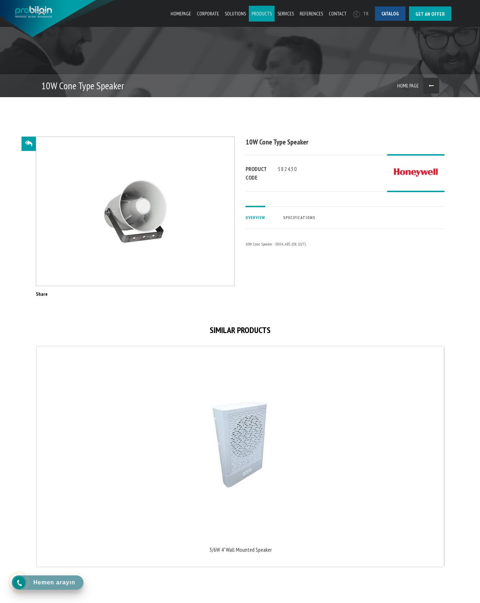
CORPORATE (208, 13)
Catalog (390, 13)
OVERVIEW (255, 217)
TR (361, 14)
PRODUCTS (262, 13)
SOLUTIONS (235, 13)
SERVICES (285, 13)
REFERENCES (311, 13)
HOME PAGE (408, 85)
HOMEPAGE (181, 13)
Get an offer (430, 14)
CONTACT (338, 13)
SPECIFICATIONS (299, 217)
